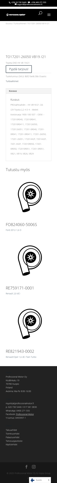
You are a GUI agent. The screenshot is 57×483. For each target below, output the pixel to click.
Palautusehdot (12, 437)
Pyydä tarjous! (18, 69)
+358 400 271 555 (38, 2)
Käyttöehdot (11, 444)
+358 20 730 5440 (18, 2)
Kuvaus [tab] (13, 90)
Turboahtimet (20, 23)
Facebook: (20, 414)
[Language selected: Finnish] (40, 480)
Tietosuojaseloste (14, 440)
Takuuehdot (11, 430)
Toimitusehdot (12, 433)
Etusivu (9, 23)
